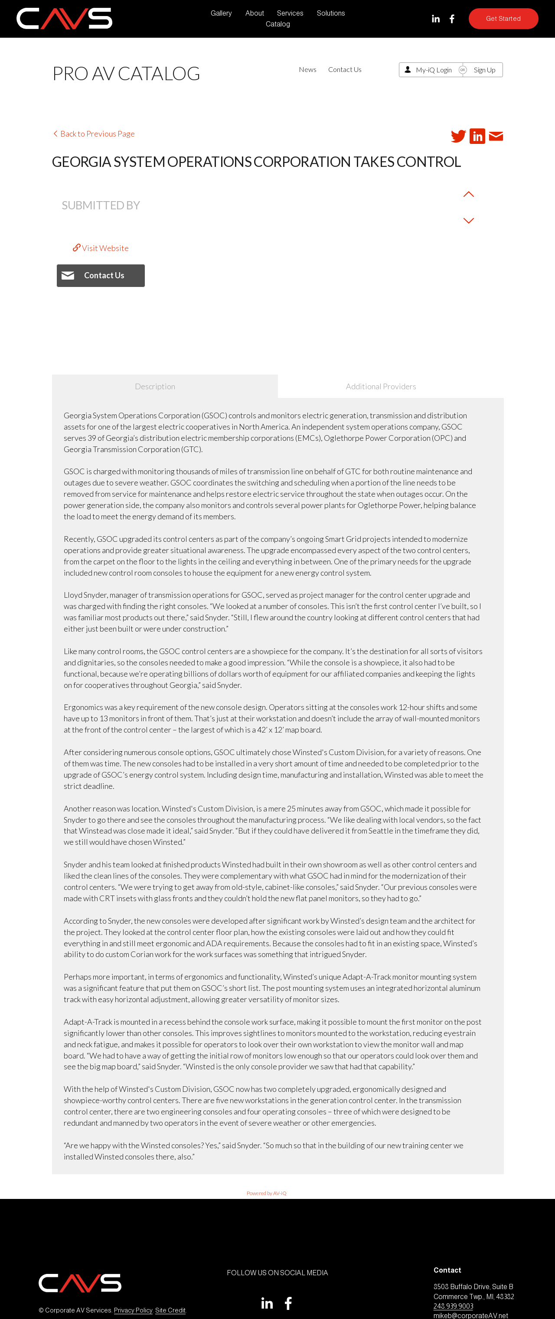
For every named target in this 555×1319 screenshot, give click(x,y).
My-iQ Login (434, 69)
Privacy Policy (133, 1310)
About (254, 13)
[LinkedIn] (435, 18)
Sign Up (485, 69)
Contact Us (345, 69)
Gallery (221, 13)
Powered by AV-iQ (267, 1193)
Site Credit (170, 1310)
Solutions (331, 13)
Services (290, 13)
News (308, 69)
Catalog (278, 24)
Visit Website (101, 248)
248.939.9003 (453, 1306)
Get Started (503, 18)
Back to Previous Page (93, 133)
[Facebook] (452, 18)
